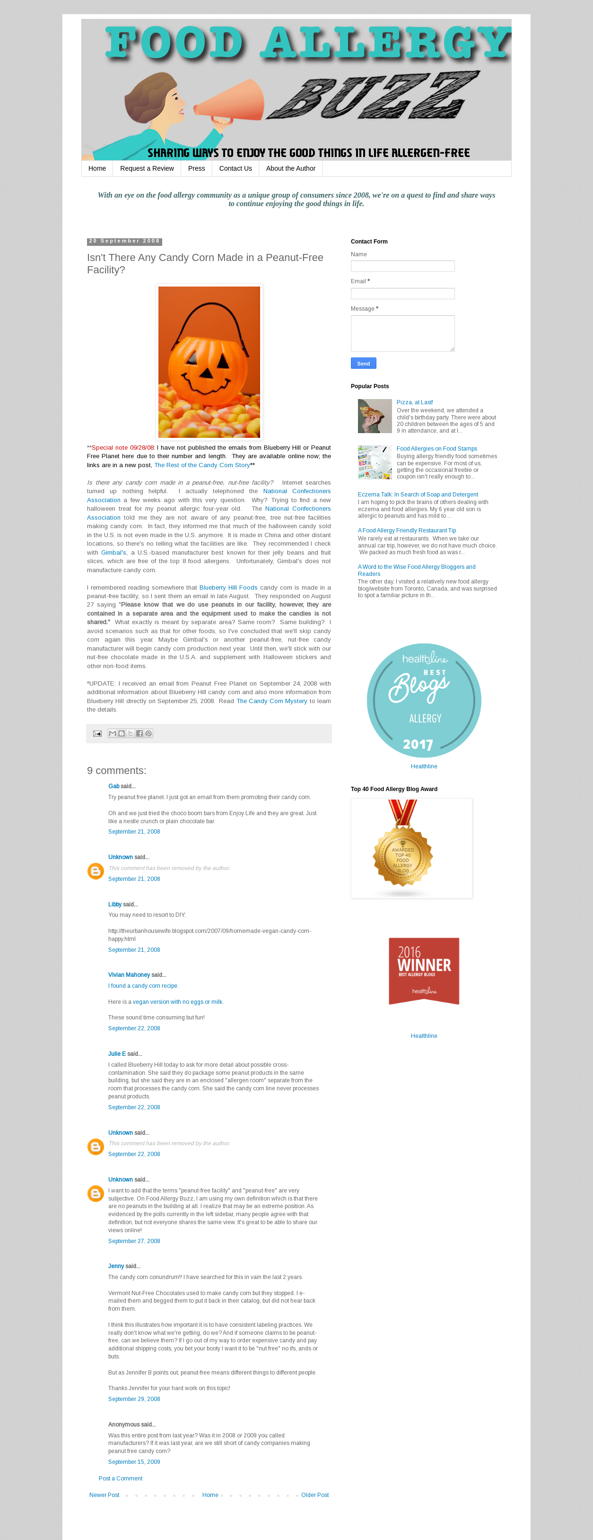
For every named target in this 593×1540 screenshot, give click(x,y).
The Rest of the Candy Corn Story (202, 465)
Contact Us (235, 168)
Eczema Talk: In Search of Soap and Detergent (418, 494)
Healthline (424, 766)
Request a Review (147, 168)
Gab (113, 786)
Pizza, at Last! (415, 402)
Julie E (117, 1054)
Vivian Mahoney (129, 975)
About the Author (290, 168)
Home (97, 168)
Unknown (120, 857)
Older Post (315, 1495)
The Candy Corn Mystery (272, 701)
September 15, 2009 (134, 1462)
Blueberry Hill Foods (229, 587)
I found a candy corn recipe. (143, 986)
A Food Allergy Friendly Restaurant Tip (407, 530)
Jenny (116, 1266)
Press (196, 168)
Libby (115, 904)
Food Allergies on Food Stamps (437, 448)
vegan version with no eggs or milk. (178, 1002)
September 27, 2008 (134, 1241)
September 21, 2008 (134, 831)
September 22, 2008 (134, 1028)
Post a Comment (120, 1478)
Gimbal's (113, 552)
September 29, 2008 (134, 1399)
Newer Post (104, 1495)
